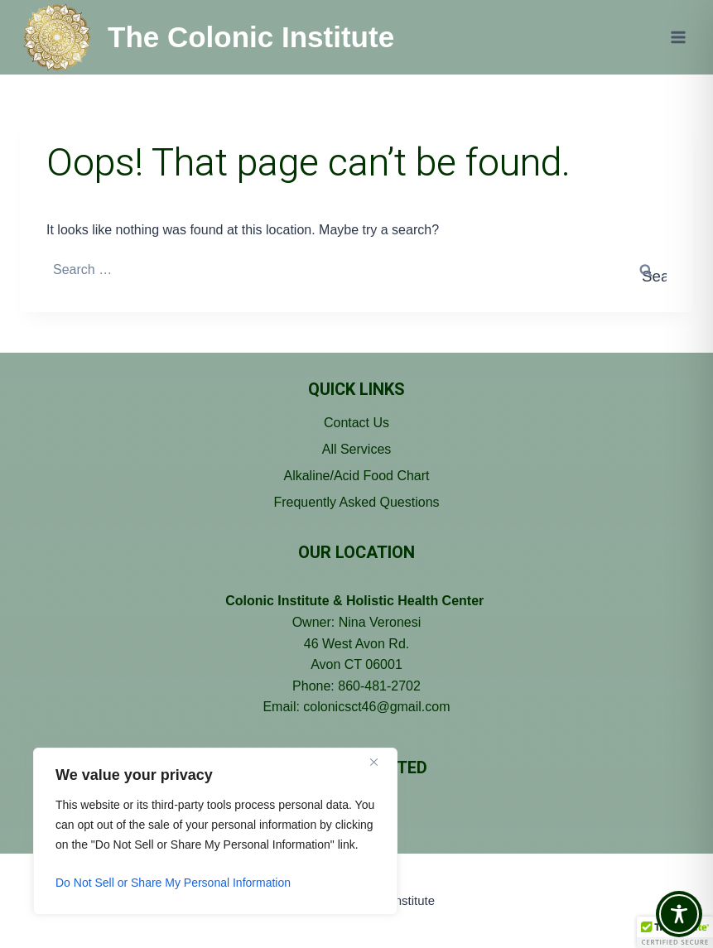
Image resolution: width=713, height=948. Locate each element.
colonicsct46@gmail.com (376, 707)
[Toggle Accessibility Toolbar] (679, 914)
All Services (357, 449)
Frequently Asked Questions (356, 502)
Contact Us (356, 423)
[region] (215, 831)
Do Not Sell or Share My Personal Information (173, 882)
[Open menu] (677, 37)
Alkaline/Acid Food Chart (356, 476)
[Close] (380, 762)
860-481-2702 (379, 686)
